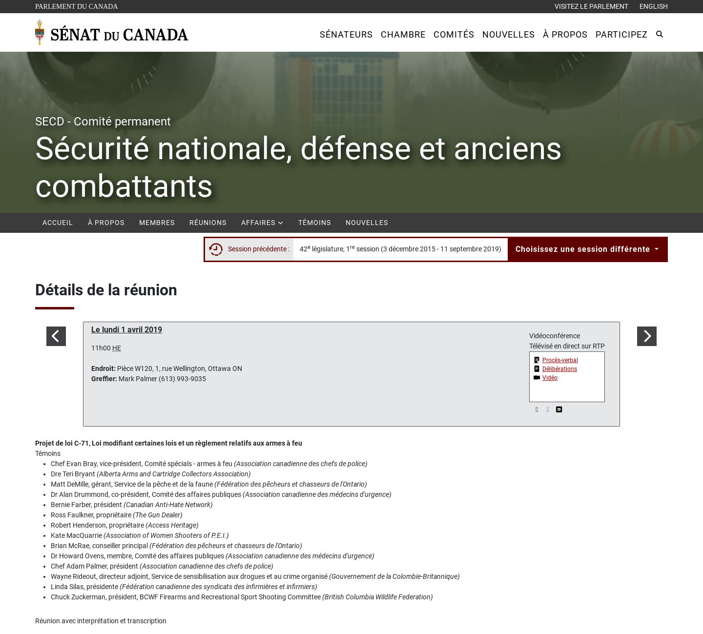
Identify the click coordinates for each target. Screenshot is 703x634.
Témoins (314, 222)
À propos (106, 222)
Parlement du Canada (79, 5)
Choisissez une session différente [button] (584, 249)
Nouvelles (367, 222)
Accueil (57, 222)
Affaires (262, 222)
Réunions (208, 222)
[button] (346, 34)
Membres (157, 222)
